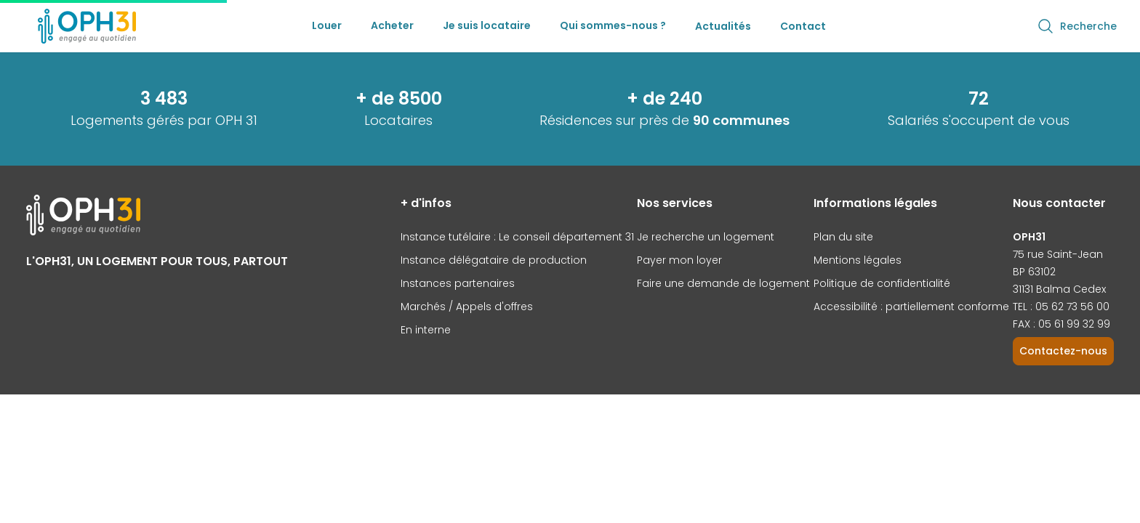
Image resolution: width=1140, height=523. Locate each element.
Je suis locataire (487, 25)
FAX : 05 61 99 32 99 (1061, 324)
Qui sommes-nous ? (613, 25)
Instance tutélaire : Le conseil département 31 (517, 237)
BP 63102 (1034, 271)
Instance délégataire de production (494, 260)
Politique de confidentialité (882, 283)
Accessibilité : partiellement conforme (911, 306)
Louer (327, 25)
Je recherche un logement (705, 237)
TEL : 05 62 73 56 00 (1061, 306)
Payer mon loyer (679, 260)
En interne (426, 330)
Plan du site (843, 237)
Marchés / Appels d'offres (467, 306)
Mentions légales (858, 260)
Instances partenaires (458, 283)
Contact (803, 26)
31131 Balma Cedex (1059, 289)
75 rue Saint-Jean (1058, 254)
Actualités (723, 26)
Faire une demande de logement (723, 283)
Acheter (392, 25)
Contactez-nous (1063, 351)
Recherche (1077, 26)
